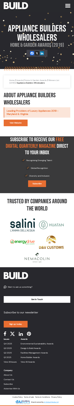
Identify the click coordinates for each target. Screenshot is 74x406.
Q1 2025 (7, 357)
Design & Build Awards (31, 348)
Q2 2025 (8, 352)
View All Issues (10, 362)
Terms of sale (29, 397)
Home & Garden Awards (36, 80)
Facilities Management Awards (34, 352)
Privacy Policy (56, 397)
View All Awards (28, 362)
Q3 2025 (8, 348)
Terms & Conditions (42, 397)
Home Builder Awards (30, 357)
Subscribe (37, 183)
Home (11, 80)
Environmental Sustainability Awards (37, 343)
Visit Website (16, 123)
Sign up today (15, 324)
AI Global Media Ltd (51, 402)
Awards (19, 80)
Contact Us (9, 379)
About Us (8, 375)
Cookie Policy (17, 397)
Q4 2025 (8, 343)
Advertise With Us (12, 388)
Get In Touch (37, 299)
